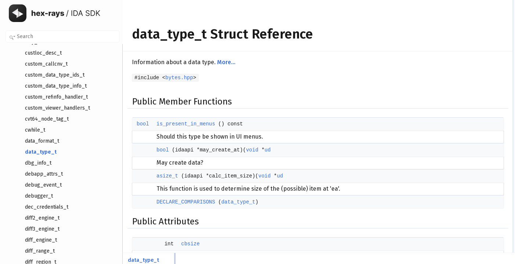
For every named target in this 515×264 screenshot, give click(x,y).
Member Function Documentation (466, 149)
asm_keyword (453, 100)
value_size (450, 108)
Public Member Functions (458, 4)
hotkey (446, 92)
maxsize (448, 133)
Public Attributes (449, 44)
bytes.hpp (179, 78)
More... (226, 62)
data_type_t (238, 202)
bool (143, 124)
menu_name (452, 84)
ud (267, 150)
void (252, 150)
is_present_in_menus (185, 124)
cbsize (190, 244)
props (445, 68)
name (445, 76)
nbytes (446, 125)
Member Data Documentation (462, 189)
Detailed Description (453, 141)
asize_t (167, 176)
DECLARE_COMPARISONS (185, 202)
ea (442, 117)
